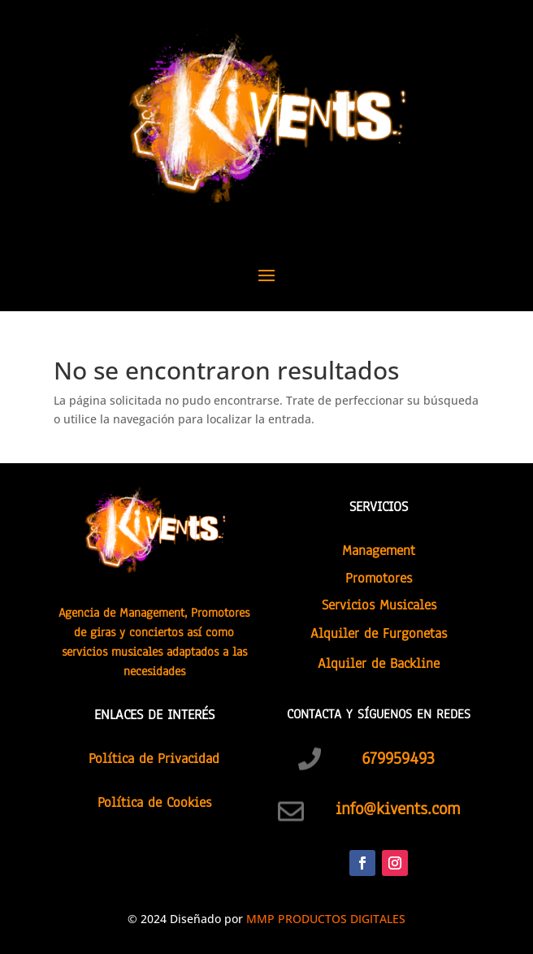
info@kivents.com (398, 808)
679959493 (398, 758)
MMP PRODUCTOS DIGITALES (325, 918)
